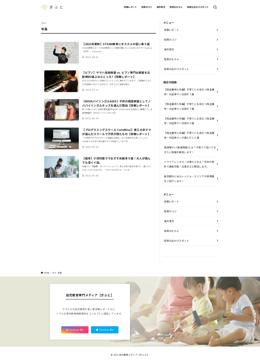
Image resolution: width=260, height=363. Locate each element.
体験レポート (130, 7)
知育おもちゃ (176, 7)
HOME (47, 272)
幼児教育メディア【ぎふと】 (134, 354)
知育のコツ (146, 7)
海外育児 (161, 7)
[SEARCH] (215, 7)
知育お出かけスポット (198, 7)
